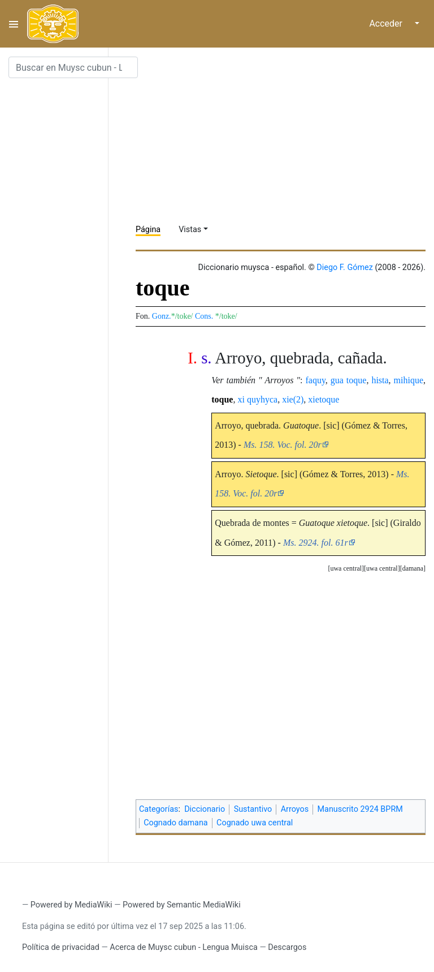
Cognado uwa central (254, 823)
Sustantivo (253, 809)
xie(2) (292, 399)
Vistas (190, 229)
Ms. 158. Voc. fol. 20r (283, 444)
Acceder (385, 23)
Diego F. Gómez (344, 267)
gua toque (349, 380)
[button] (413, 569)
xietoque (323, 399)
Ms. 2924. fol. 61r (315, 542)
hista (379, 380)
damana (412, 568)
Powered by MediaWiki (71, 905)
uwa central (382, 568)
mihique (408, 380)
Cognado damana (176, 823)
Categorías (159, 809)
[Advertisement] (285, 136)
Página (148, 229)
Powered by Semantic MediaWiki (182, 905)
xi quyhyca (257, 399)
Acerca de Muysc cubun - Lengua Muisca (183, 947)
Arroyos (295, 809)
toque (222, 399)
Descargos (287, 947)
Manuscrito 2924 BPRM (360, 809)
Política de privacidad (60, 947)
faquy (315, 380)
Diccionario (204, 809)
